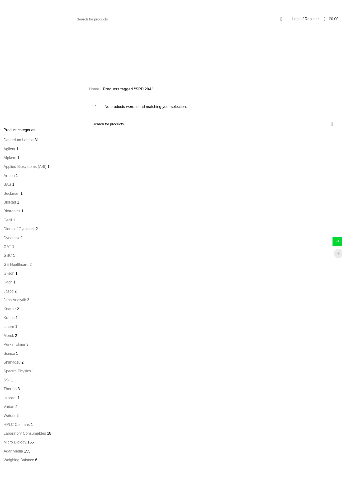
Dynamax (12, 238)
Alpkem (10, 158)
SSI (7, 380)
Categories (194, 59)
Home (94, 89)
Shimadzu (12, 362)
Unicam (10, 398)
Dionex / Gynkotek (19, 229)
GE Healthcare (16, 265)
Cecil (8, 220)
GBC (8, 255)
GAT (7, 247)
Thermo (10, 389)
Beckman (11, 193)
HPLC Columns (17, 425)
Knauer (10, 309)
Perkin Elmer (14, 344)
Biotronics (12, 211)
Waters (9, 416)
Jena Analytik (15, 300)
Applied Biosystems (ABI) (25, 167)
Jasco (9, 291)
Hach (8, 282)
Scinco (9, 353)
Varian (9, 407)
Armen (9, 176)
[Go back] (133, 59)
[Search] (180, 19)
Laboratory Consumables (25, 433)
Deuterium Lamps (18, 140)
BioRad (10, 202)
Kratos (9, 318)
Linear (9, 327)
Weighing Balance (19, 460)
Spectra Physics (17, 371)
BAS (7, 184)
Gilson (9, 273)
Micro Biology (15, 442)
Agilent (9, 149)
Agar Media (13, 451)
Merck (9, 336)
